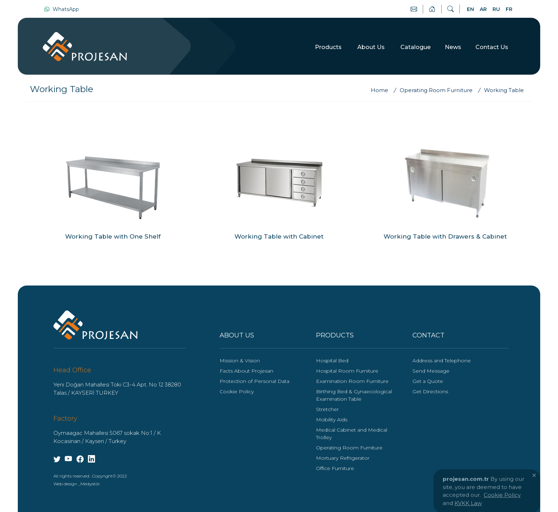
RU (496, 9)
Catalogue (415, 47)
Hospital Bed (332, 360)
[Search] (450, 9)
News (453, 47)
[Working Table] (504, 90)
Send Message (430, 371)
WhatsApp (61, 9)
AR (483, 9)
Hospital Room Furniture (347, 371)
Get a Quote (427, 381)
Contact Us (491, 47)
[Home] (383, 90)
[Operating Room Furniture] (437, 90)
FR (509, 9)
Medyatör (90, 483)
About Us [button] (371, 47)
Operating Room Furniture (349, 447)
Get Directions (430, 391)
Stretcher (327, 409)
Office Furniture (335, 468)
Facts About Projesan (246, 371)
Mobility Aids (331, 419)
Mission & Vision (240, 360)
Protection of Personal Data (254, 381)
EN (470, 9)
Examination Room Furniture (352, 381)
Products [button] (329, 47)
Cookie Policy (237, 391)
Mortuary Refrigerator (342, 458)
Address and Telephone (441, 360)
